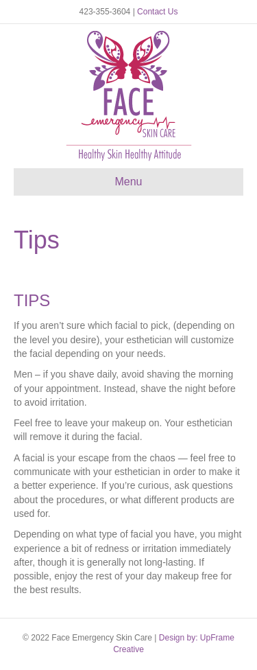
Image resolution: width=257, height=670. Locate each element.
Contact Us (157, 11)
